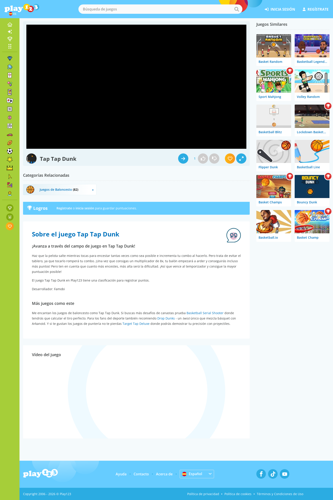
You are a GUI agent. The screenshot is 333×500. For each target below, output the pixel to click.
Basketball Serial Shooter (205, 313)
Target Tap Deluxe (136, 323)
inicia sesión (280, 9)
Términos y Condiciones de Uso (280, 494)
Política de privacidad (203, 494)
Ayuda (121, 474)
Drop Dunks (166, 318)
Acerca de (164, 474)
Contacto (141, 474)
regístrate (316, 9)
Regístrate (64, 208)
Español (192, 473)
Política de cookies (237, 494)
